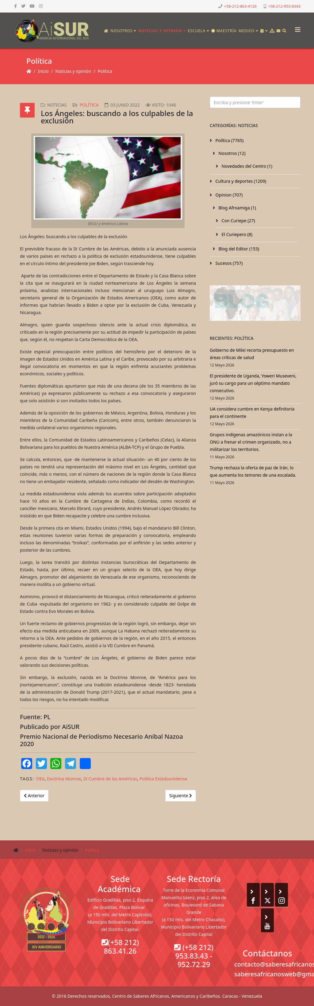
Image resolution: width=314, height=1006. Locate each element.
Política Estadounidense (163, 779)
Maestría (224, 30)
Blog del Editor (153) (238, 249)
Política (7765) (228, 140)
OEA (40, 779)
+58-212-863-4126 (240, 6)
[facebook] (15, 6)
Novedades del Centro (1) (246, 166)
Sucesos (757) (228, 263)
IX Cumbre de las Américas (110, 779)
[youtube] (32, 6)
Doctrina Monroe (64, 779)
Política (105, 71)
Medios (247, 30)
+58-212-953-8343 (284, 6)
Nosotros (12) (231, 153)
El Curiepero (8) (236, 234)
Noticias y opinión (160, 30)
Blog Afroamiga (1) (236, 208)
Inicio (43, 71)
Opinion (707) (228, 195)
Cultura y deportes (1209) (240, 181)
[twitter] (23, 6)
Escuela (196, 30)
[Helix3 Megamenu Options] (296, 28)
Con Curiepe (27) (237, 220)
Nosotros (121, 30)
